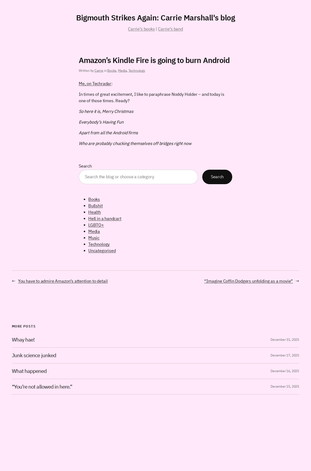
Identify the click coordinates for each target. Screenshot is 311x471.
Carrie (98, 70)
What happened (29, 371)
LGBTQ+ (96, 225)
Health (94, 212)
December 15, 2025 (285, 386)
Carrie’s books (141, 29)
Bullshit (95, 205)
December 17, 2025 (285, 355)
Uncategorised (102, 250)
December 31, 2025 (285, 339)
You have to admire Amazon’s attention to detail (63, 281)
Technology (136, 70)
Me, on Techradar (95, 83)
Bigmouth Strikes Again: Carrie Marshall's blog (155, 18)
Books (111, 70)
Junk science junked (34, 355)
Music (93, 237)
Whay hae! (23, 340)
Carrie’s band (170, 29)
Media (122, 70)
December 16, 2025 (285, 371)
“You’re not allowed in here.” (42, 387)
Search (85, 166)
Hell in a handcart (104, 218)
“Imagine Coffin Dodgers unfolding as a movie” (248, 281)
